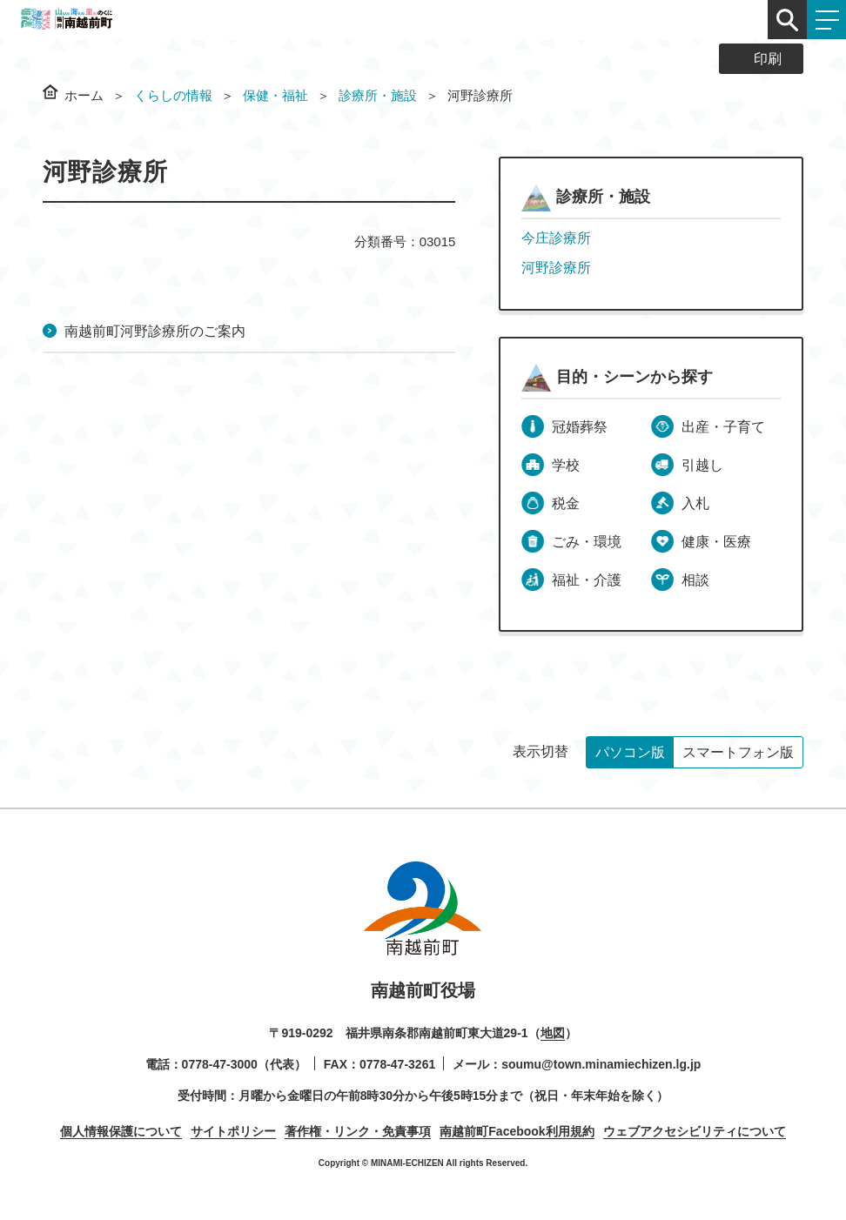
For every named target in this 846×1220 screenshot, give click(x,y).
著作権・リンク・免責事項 (358, 1131)
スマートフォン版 (738, 752)
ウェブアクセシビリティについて (694, 1131)
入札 (695, 503)
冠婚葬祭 (580, 426)
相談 (695, 580)
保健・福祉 (275, 95)
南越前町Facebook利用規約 (517, 1131)
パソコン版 (630, 752)
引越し (702, 465)
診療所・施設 (378, 95)
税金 (566, 503)
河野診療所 (556, 267)
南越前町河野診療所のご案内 (154, 331)
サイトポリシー (233, 1131)
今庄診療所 (556, 238)
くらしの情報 (173, 95)
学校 (566, 465)
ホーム (84, 95)
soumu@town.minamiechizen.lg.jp (601, 1064)
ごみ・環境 (586, 541)
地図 (552, 1033)
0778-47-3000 (220, 1064)
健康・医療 (716, 541)
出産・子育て (723, 426)
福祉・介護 (586, 580)
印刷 (768, 58)
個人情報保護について (121, 1131)
